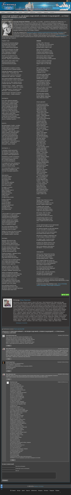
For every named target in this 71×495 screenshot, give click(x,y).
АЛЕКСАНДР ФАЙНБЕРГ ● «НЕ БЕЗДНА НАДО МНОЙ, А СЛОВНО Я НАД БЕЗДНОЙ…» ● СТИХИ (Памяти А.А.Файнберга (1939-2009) (35, 16)
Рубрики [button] (58, 492)
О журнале (9, 12)
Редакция (46, 12)
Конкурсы (39, 12)
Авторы (20, 12)
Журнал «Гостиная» (39, 487)
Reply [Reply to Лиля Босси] (13, 460)
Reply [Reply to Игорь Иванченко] (9, 358)
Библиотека (32, 12)
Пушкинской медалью (61, 35)
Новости (26, 12)
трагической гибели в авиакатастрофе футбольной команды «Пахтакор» (45, 32)
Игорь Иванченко (25, 300)
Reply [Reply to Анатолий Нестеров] (9, 345)
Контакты (52, 12)
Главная (3, 12)
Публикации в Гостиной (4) (21, 322)
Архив (15, 12)
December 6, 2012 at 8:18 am (63, 335)
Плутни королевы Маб (19, 329)
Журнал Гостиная (7, 6)
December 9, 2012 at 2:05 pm (63, 374)
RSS (68, 1)
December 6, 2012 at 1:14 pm (63, 348)
